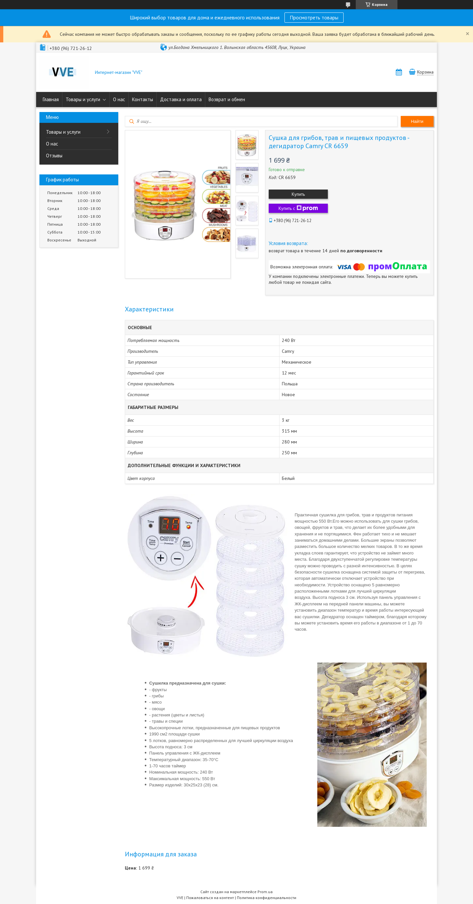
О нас (119, 99)
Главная (51, 99)
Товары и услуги (83, 99)
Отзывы (54, 155)
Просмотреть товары (314, 17)
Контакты (142, 99)
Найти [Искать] (417, 121)
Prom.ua (265, 891)
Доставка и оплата (181, 99)
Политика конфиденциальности (266, 897)
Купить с (298, 208)
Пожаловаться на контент (210, 897)
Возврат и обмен (227, 99)
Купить (298, 194)
